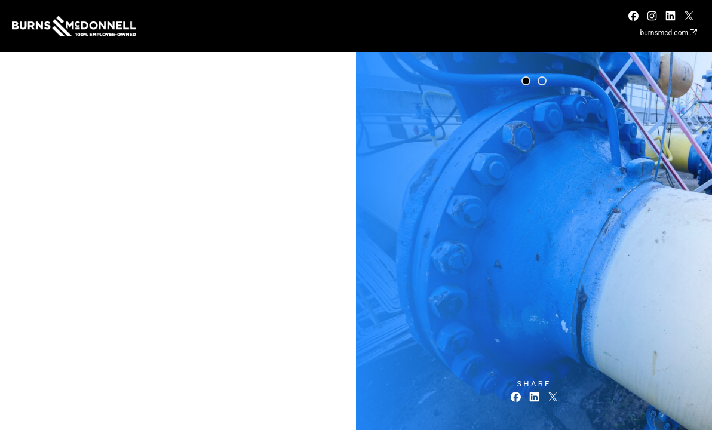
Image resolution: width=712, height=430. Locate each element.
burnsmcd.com (668, 33)
